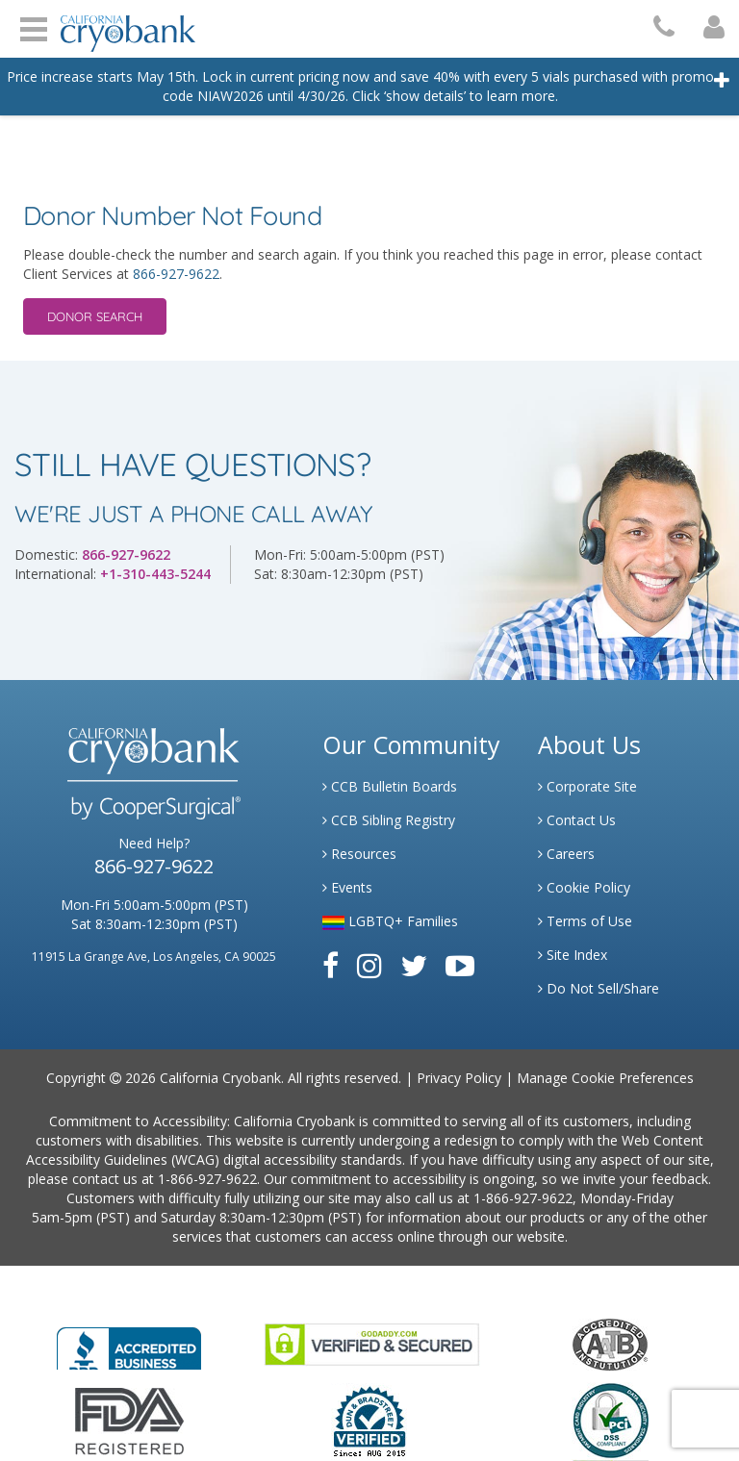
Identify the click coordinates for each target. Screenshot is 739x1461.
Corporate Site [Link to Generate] (587, 786)
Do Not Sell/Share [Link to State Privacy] (598, 988)
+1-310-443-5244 (155, 574)
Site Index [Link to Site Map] (572, 954)
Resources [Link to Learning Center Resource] (359, 853)
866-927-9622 (176, 273)
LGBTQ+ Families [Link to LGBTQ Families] (390, 921)
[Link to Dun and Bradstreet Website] (369, 1420)
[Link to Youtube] (460, 965)
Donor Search (94, 316)
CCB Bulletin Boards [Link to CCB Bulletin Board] (389, 786)
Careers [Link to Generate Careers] (566, 853)
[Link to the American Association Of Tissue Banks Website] (610, 1343)
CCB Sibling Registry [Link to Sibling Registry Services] (388, 820)
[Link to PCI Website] (610, 1420)
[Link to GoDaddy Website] (372, 1343)
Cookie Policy (584, 887)
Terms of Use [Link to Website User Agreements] (585, 921)
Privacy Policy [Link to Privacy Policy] (459, 1078)
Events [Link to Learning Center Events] (347, 887)
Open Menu (33, 27)
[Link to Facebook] (330, 965)
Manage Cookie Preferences (605, 1078)
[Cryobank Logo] (123, 26)
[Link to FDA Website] (129, 1420)
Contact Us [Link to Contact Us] (577, 820)
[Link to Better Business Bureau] (129, 1342)
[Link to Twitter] (413, 965)
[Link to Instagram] (369, 965)
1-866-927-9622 (207, 1179)
